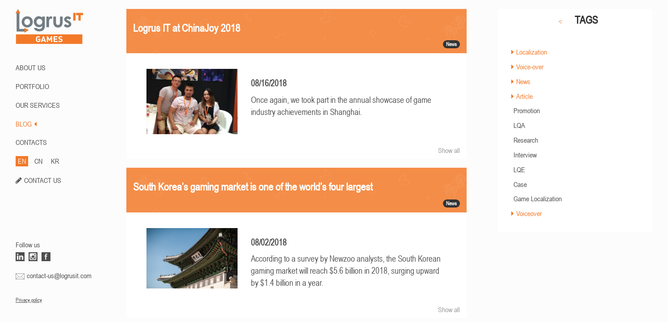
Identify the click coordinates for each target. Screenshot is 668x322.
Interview (525, 155)
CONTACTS (31, 142)
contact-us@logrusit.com (59, 275)
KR (55, 161)
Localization (531, 52)
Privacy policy (29, 300)
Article (524, 96)
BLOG (26, 124)
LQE (519, 169)
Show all (449, 150)
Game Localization (538, 199)
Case (520, 184)
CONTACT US (42, 180)
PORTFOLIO (32, 86)
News (523, 81)
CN (38, 161)
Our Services (38, 105)
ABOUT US (31, 68)
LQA (519, 125)
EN (22, 161)
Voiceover (529, 213)
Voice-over (529, 67)
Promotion (527, 110)
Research (526, 140)
